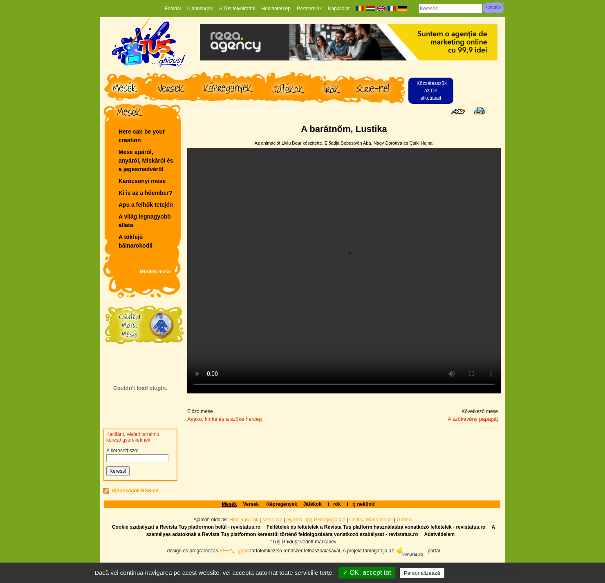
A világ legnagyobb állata (145, 220)
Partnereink (309, 8)
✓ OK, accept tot (367, 572)
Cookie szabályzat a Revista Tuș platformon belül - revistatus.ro (186, 527)
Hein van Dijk (243, 520)
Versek (251, 504)
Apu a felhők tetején (146, 204)
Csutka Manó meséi (372, 520)
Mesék (196, 111)
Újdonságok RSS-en (135, 491)
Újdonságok (200, 8)
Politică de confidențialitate (482, 573)
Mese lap (272, 520)
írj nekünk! (361, 504)
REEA (226, 550)
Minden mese (155, 272)
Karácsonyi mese (142, 181)
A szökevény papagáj (473, 419)
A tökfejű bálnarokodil (135, 241)
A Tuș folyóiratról (237, 8)
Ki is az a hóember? (145, 193)
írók (334, 504)
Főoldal (173, 8)
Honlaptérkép (276, 8)
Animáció (284, 111)
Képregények (281, 504)
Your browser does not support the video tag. (344, 270)
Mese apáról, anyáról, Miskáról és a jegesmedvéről (146, 160)
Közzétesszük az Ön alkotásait (432, 90)
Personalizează (422, 573)
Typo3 (242, 550)
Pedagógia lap (330, 520)
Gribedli (405, 520)
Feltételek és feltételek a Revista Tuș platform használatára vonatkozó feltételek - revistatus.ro (376, 527)
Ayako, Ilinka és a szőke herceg (224, 419)
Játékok (312, 504)
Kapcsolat (339, 8)
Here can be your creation (142, 135)
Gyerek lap (298, 520)
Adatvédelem (439, 534)
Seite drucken (479, 110)
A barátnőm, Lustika (238, 111)
